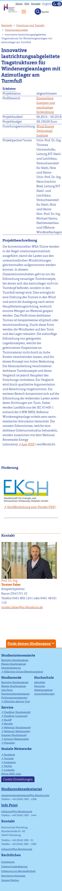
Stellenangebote (43, 690)
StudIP (8, 719)
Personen (39, 686)
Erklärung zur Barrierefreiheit (18, 871)
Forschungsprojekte (16, 30)
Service (7, 707)
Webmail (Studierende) (17, 727)
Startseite (6, 25)
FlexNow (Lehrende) (16, 716)
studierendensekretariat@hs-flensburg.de (25, 795)
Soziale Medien (10, 880)
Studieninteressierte (18, 655)
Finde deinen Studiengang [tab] (31, 643)
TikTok (8, 766)
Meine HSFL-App (11, 773)
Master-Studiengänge (13, 664)
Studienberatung (11, 667)
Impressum (8, 862)
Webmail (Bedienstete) (17, 731)
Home (19, 3)
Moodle (8, 723)
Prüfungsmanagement (14, 697)
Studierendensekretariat (15, 693)
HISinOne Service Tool (17, 701)
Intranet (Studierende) (14, 735)
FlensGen (9, 742)
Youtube (9, 758)
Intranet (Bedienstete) (16, 739)
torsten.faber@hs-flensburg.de (22, 607)
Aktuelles (39, 682)
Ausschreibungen (44, 693)
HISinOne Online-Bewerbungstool (23, 671)
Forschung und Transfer (30, 25)
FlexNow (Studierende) (17, 712)
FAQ (26, 3)
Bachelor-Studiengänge (14, 660)
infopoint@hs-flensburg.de (16, 811)
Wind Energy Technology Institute (45, 131)
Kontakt (35, 3)
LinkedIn (9, 770)
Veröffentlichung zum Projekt (27, 507)
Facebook (9, 754)
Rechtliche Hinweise (13, 875)
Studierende (11, 677)
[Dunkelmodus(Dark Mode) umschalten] (57, 3)
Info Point (7, 690)
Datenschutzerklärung (14, 866)
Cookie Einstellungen (18, 779)
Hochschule (44, 677)
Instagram (10, 762)
